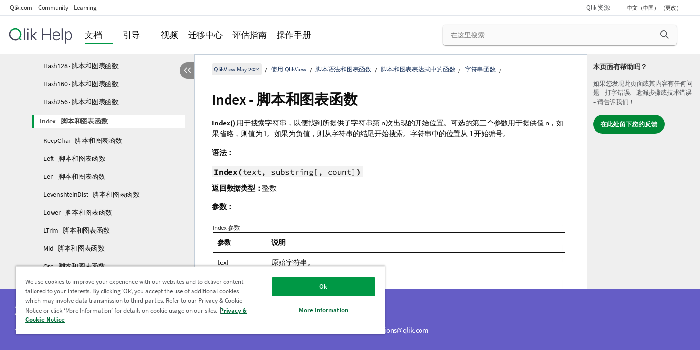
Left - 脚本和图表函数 (74, 158)
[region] (200, 300)
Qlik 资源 (598, 7)
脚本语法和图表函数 (343, 69)
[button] (664, 34)
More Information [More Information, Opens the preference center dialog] (323, 310)
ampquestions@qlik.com (391, 329)
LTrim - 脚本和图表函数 (76, 230)
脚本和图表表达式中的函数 (418, 69)
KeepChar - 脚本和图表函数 (82, 140)
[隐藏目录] (187, 70)
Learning (85, 7)
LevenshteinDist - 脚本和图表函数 (91, 194)
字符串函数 (480, 69)
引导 (131, 34)
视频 (169, 34)
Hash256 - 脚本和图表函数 (81, 101)
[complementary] (643, 202)
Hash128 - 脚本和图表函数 (81, 65)
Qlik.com (21, 7)
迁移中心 (205, 34)
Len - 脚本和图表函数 (74, 176)
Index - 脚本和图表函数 (73, 121)
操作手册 (294, 34)
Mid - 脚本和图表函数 (74, 248)
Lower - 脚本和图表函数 (77, 212)
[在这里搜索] (560, 35)
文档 (93, 34)
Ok (323, 286)
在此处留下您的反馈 (628, 124)
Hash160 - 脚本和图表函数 (81, 83)
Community (53, 7)
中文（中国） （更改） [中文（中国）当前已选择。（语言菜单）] (654, 7)
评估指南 (249, 34)
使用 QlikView (288, 69)
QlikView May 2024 (237, 69)
